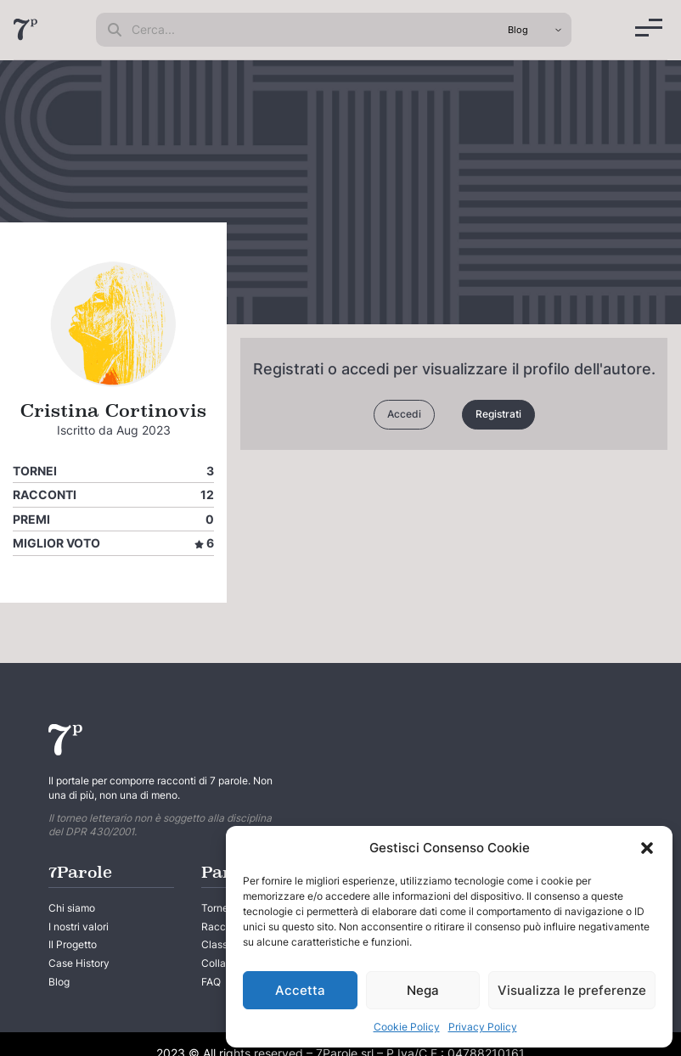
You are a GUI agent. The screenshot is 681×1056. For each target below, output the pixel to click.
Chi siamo (71, 908)
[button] (647, 848)
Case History (79, 963)
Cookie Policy (407, 1026)
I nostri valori (78, 926)
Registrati (498, 413)
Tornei (35, 470)
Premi (31, 519)
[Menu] (648, 27)
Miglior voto (56, 543)
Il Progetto (72, 944)
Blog (59, 981)
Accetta (300, 990)
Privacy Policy (482, 1026)
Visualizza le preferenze (572, 990)
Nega (423, 990)
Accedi (404, 413)
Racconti (44, 494)
